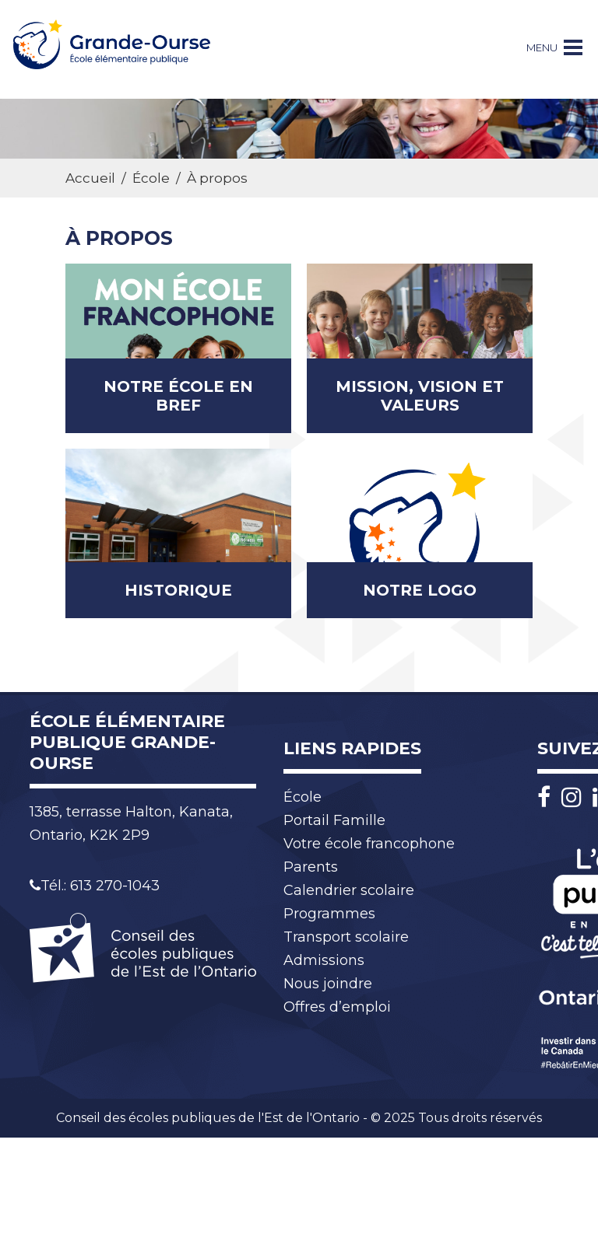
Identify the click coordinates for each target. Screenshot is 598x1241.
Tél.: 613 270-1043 (95, 885)
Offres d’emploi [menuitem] (337, 1007)
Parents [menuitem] (310, 867)
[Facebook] (547, 797)
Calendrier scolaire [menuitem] (348, 890)
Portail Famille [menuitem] (334, 820)
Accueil (90, 178)
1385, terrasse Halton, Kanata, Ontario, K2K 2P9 (131, 823)
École (151, 178)
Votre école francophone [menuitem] (369, 843)
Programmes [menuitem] (329, 913)
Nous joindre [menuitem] (327, 983)
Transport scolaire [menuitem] (346, 937)
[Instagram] (575, 797)
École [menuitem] (302, 797)
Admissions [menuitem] (323, 960)
